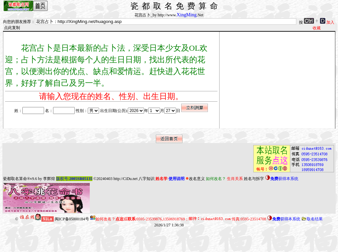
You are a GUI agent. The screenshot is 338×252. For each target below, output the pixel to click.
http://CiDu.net (125, 178)
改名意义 (195, 178)
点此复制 (12, 27)
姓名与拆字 (254, 178)
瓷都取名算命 (15, 178)
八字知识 (146, 178)
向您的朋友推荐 (17, 21)
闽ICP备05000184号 (72, 219)
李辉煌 (49, 178)
